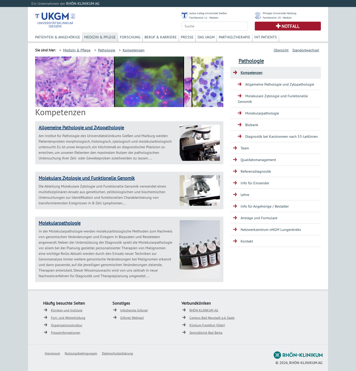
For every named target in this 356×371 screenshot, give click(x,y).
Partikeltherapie (234, 37)
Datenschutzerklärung (117, 353)
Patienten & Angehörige (57, 37)
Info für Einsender (255, 183)
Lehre (245, 194)
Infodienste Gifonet (134, 310)
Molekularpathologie (60, 223)
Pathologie (106, 50)
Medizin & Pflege (100, 37)
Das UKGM (206, 37)
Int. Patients (265, 37)
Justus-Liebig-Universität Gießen (208, 13)
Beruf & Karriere (160, 37)
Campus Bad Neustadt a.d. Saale (212, 318)
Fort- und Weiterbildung (68, 318)
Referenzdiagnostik (256, 171)
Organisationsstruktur (66, 325)
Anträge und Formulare (259, 218)
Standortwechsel (305, 50)
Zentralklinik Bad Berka (205, 333)
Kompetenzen (133, 50)
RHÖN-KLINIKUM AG (203, 310)
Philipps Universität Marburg (279, 13)
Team (245, 148)
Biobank (251, 124)
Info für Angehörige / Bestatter (265, 206)
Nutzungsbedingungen (81, 353)
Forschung (130, 37)
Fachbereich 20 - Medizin (277, 17)
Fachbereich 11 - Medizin (203, 17)
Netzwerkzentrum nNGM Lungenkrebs (271, 229)
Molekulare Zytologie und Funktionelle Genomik (87, 178)
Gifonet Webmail (132, 318)
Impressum (52, 353)
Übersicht (281, 50)
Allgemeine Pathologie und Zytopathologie (81, 127)
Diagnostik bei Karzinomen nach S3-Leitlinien (281, 136)
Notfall (290, 26)
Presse (187, 37)
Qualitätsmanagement (258, 159)
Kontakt (247, 241)
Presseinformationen (65, 333)
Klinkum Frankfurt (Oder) (207, 325)
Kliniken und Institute (66, 310)
